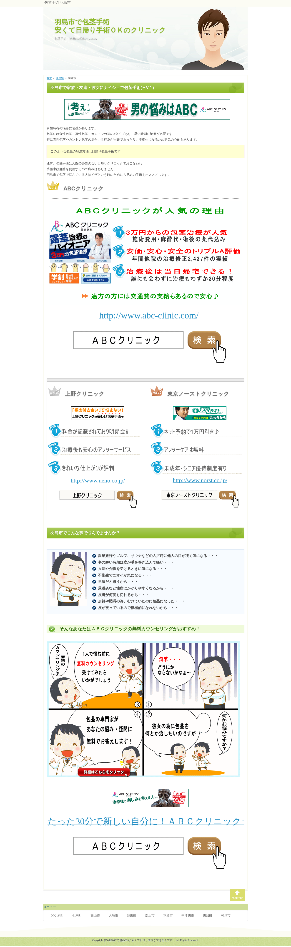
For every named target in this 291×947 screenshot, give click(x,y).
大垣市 (113, 915)
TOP (49, 78)
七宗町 (77, 915)
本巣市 (168, 915)
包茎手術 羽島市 (57, 3)
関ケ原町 (57, 915)
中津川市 (187, 915)
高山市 (95, 915)
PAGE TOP (237, 895)
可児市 (226, 915)
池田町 (131, 915)
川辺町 (207, 915)
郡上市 (150, 915)
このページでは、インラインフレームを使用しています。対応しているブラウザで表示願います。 (147, 109)
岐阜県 (60, 78)
